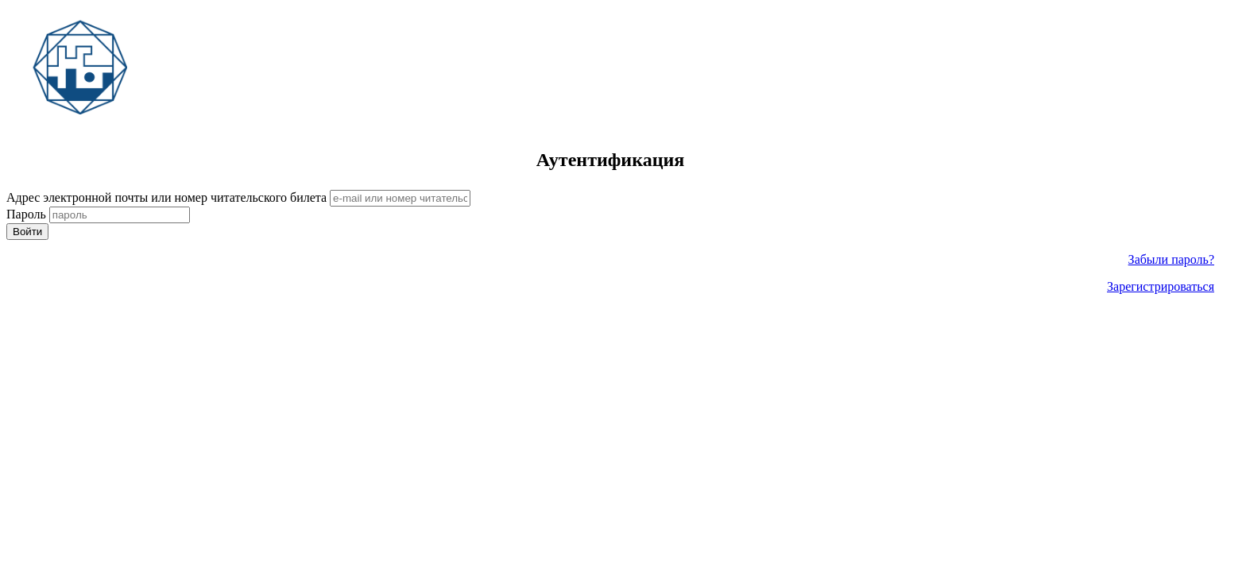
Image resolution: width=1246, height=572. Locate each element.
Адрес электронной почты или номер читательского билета (166, 197)
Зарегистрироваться (1160, 286)
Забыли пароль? (1171, 259)
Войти (27, 232)
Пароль (26, 214)
